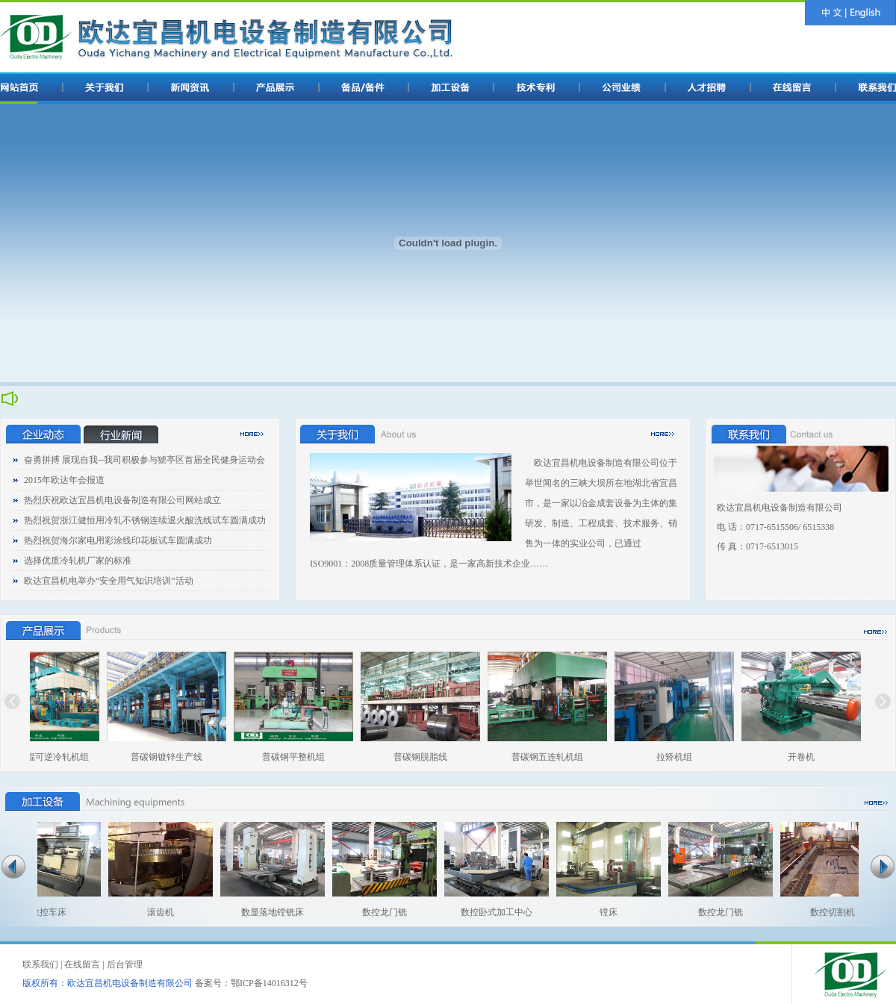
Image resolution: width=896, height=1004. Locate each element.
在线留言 (82, 964)
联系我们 (40, 964)
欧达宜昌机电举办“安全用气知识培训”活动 (108, 581)
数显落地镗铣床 (266, 912)
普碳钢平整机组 (300, 757)
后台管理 (125, 964)
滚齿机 (154, 912)
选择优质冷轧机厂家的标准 (77, 560)
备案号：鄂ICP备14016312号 (251, 983)
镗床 (603, 912)
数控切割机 (826, 912)
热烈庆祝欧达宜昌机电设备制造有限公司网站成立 (122, 500)
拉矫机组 (681, 757)
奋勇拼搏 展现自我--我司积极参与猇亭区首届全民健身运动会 (144, 460)
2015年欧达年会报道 (64, 480)
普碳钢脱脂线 (427, 757)
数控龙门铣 (378, 912)
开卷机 (807, 757)
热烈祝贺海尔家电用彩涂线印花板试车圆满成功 (118, 540)
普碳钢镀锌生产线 (173, 757)
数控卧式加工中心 (490, 912)
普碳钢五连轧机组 (554, 757)
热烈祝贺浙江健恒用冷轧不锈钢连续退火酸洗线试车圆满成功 (145, 520)
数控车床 (42, 912)
